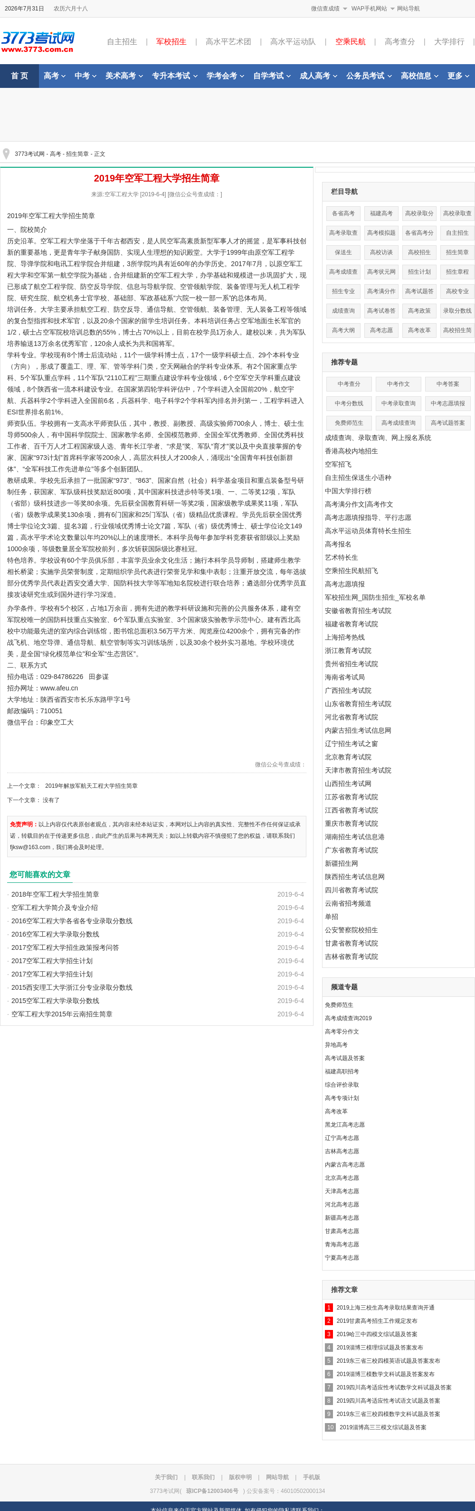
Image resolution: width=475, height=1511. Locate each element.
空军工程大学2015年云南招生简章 (62, 1014)
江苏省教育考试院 (351, 797)
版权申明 (240, 1477)
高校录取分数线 (419, 215)
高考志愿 (381, 330)
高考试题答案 (419, 293)
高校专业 (457, 291)
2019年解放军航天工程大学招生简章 (91, 786)
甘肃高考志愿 (342, 1231)
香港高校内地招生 (351, 451)
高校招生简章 (457, 332)
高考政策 (419, 310)
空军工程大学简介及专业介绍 (54, 907)
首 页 (19, 76)
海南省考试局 (345, 677)
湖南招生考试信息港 (355, 837)
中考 (85, 76)
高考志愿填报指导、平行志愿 (368, 517)
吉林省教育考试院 (351, 956)
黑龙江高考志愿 (345, 1124)
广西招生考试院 (348, 690)
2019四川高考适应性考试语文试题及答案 (389, 1400)
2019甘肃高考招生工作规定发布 (377, 1321)
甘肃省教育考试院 (351, 943)
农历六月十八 (71, 8)
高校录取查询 (457, 215)
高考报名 (338, 544)
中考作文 (398, 384)
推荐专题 (344, 362)
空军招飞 (338, 464)
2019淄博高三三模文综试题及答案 (383, 1427)
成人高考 (318, 76)
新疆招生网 (341, 863)
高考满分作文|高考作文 (359, 504)
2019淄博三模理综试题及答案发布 (380, 1347)
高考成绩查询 (343, 273)
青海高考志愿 (342, 1244)
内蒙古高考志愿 (345, 1164)
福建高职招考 (342, 1071)
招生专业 (343, 291)
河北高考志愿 (342, 1204)
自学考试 (272, 76)
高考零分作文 (342, 1031)
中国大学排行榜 (348, 491)
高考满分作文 (381, 293)
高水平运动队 (293, 42)
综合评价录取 (342, 1084)
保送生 (343, 252)
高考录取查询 (343, 235)
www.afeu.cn (59, 688)
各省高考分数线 (419, 235)
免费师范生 (349, 423)
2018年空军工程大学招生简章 (55, 894)
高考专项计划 (342, 1098)
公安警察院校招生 (351, 930)
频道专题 (344, 987)
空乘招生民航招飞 (351, 570)
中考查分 (349, 384)
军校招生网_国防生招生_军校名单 (375, 597)
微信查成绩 (325, 8)
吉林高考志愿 (342, 1151)
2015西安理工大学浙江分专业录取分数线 (72, 987)
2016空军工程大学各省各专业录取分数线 (72, 921)
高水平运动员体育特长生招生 (368, 531)
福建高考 (381, 213)
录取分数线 (457, 310)
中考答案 (448, 384)
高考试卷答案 (381, 312)
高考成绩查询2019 (348, 1018)
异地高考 (336, 1045)
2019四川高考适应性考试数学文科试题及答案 (394, 1387)
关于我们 (166, 1477)
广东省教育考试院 (351, 850)
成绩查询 (343, 310)
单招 (331, 916)
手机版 (311, 1477)
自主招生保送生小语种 (358, 477)
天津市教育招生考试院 (358, 770)
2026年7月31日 (24, 8)
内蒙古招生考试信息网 (358, 730)
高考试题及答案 (345, 1058)
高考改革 (419, 330)
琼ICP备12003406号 (212, 1491)
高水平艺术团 (228, 42)
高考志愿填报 (345, 584)
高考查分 (400, 42)
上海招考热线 (345, 637)
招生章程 (457, 271)
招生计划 (419, 271)
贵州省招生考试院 (351, 664)
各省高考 (343, 213)
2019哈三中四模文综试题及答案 (377, 1334)
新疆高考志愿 (342, 1218)
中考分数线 (349, 403)
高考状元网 (381, 271)
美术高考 (124, 76)
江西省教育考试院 (351, 810)
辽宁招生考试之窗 (351, 743)
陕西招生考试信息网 (355, 876)
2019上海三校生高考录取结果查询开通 (386, 1307)
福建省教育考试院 (351, 624)
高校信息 (419, 76)
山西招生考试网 (348, 783)
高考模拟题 (381, 233)
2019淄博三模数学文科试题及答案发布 (386, 1374)
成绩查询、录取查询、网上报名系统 (378, 437)
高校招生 (419, 252)
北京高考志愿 (342, 1178)
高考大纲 (343, 330)
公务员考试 (369, 76)
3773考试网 (30, 154)
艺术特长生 (341, 557)
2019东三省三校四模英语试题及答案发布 (389, 1361)
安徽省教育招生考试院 (358, 610)
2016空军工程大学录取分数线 (55, 934)
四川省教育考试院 (351, 890)
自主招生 (122, 42)
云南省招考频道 (348, 903)
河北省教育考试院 (351, 717)
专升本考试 (175, 76)
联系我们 (203, 1477)
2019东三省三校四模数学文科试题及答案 (389, 1414)
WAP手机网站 (369, 8)
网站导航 (408, 8)
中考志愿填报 (448, 403)
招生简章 (77, 154)
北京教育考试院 (348, 757)
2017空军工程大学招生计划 (52, 961)
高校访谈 (381, 252)
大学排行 (449, 42)
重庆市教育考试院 (351, 823)
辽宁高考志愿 (342, 1138)
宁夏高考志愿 (342, 1257)
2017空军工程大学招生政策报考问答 (65, 947)
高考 (55, 76)
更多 (458, 76)
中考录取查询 (398, 403)
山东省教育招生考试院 (358, 704)
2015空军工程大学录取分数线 (55, 1000)
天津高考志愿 (342, 1191)
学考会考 (225, 76)
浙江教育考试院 (348, 650)
